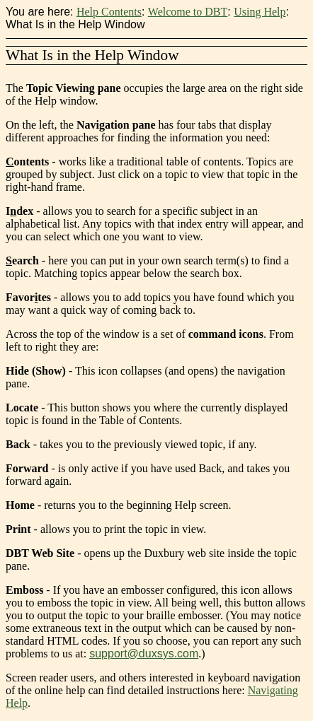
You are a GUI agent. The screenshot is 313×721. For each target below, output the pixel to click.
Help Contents (109, 12)
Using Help (259, 12)
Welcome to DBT (187, 12)
